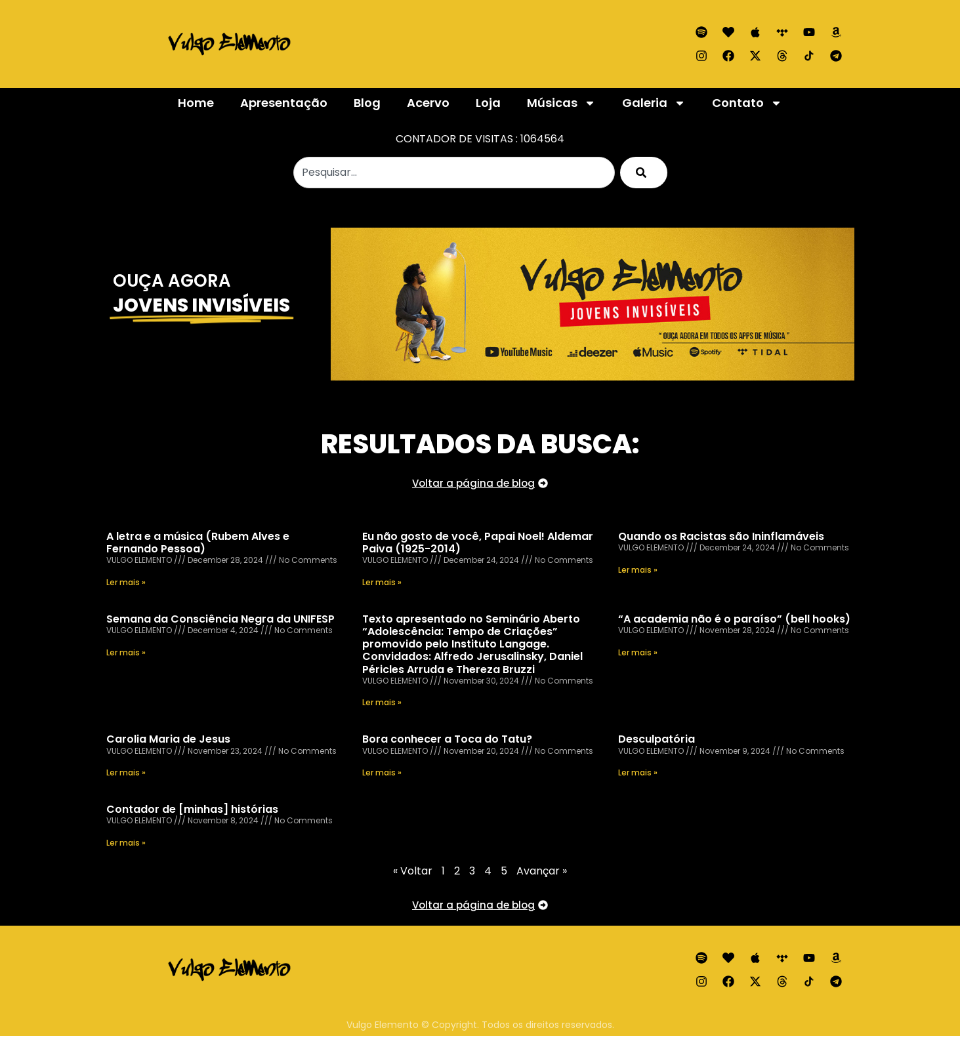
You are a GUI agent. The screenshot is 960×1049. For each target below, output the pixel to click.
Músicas (561, 103)
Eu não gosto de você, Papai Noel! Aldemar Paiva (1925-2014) (477, 542)
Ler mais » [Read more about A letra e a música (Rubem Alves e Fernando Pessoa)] (126, 582)
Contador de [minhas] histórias (192, 809)
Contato (747, 103)
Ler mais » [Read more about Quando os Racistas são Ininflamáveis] (637, 569)
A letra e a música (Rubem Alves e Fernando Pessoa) (197, 542)
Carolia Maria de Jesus (168, 739)
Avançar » (541, 870)
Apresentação (283, 102)
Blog (367, 102)
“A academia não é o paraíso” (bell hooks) (734, 619)
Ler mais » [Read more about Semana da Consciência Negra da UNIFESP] (126, 652)
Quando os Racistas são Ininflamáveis (721, 536)
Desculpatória (656, 739)
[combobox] (454, 172)
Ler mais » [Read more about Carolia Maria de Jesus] (126, 772)
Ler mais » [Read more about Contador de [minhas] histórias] (126, 842)
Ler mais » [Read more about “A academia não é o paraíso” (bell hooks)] (637, 652)
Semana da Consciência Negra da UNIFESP (220, 619)
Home (196, 102)
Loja (488, 102)
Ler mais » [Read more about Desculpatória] (637, 772)
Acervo (428, 102)
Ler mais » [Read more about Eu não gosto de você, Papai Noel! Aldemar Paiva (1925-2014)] (382, 582)
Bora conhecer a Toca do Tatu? (447, 739)
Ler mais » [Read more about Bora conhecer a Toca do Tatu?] (382, 772)
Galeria (654, 103)
